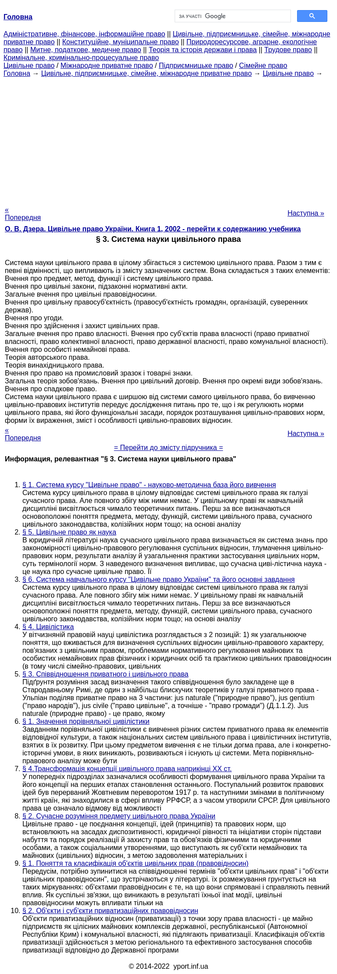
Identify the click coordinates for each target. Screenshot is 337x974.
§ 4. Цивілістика (48, 626)
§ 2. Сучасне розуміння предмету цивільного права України (118, 816)
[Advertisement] (168, 139)
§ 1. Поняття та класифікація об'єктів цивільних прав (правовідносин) (135, 863)
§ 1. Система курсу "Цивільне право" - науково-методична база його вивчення (149, 485)
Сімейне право (263, 65)
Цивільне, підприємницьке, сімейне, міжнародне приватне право (146, 73)
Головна (17, 73)
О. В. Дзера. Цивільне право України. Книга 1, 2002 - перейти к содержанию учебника (153, 229)
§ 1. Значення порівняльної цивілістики (86, 721)
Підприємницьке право (196, 65)
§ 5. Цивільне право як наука (69, 532)
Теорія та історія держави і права (203, 49)
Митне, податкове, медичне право (85, 49)
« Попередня (23, 213)
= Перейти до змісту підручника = (168, 447)
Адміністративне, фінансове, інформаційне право (84, 34)
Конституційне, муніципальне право (120, 42)
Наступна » (305, 213)
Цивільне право (29, 65)
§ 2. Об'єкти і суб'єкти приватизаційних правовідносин (110, 910)
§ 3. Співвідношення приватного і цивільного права (105, 674)
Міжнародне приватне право (107, 65)
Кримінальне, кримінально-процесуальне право (81, 57)
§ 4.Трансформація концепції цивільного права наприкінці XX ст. (127, 768)
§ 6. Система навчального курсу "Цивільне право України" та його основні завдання (158, 579)
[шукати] (232, 16)
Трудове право (288, 49)
